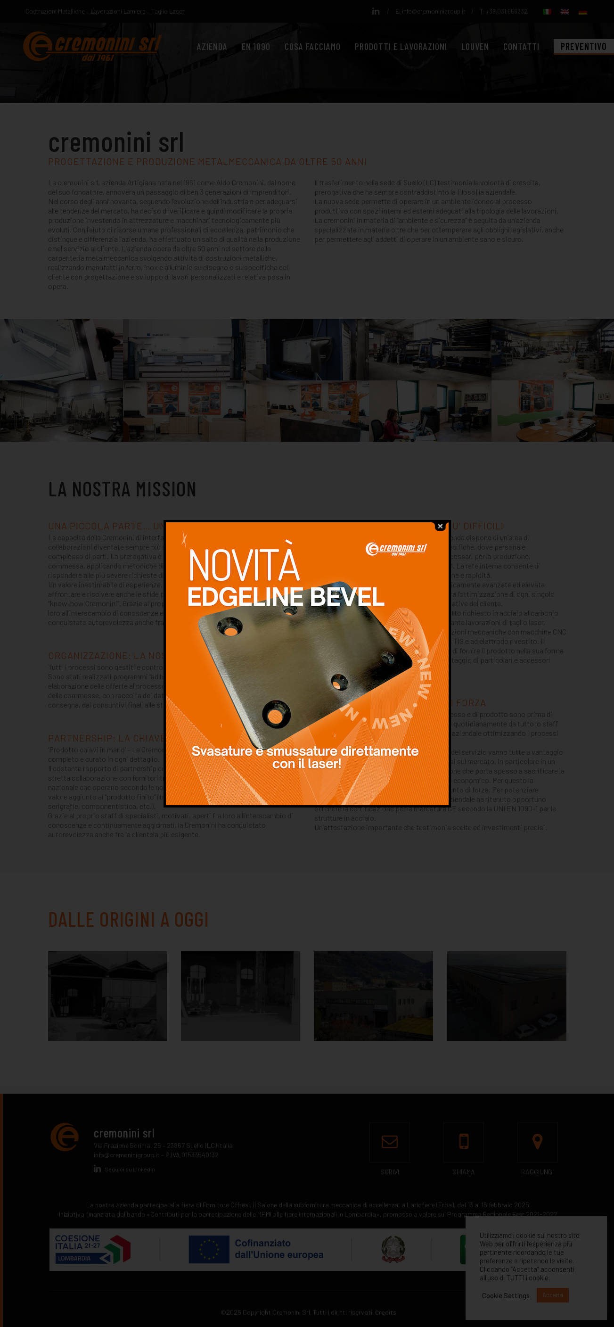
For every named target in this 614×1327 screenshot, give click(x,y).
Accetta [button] (552, 1295)
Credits (385, 1312)
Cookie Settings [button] (506, 1295)
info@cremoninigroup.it (433, 11)
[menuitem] (547, 11)
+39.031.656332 (506, 11)
